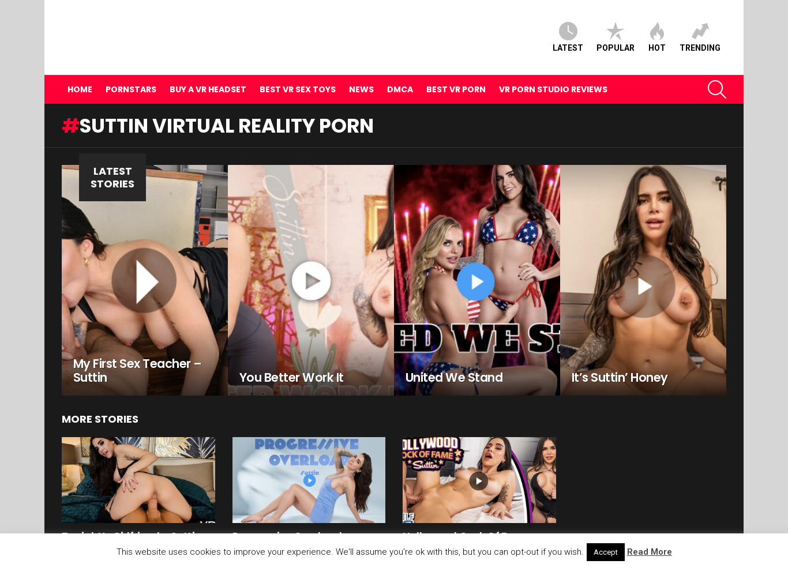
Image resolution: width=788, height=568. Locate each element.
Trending (700, 27)
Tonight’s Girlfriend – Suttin (131, 517)
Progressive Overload (287, 517)
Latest (568, 27)
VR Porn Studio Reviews (553, 70)
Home (79, 70)
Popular (615, 27)
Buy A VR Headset (208, 70)
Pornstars (131, 70)
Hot (657, 27)
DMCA (400, 70)
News (361, 70)
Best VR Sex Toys (298, 70)
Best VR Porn (456, 70)
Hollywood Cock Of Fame (467, 517)
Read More (649, 552)
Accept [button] (606, 552)
